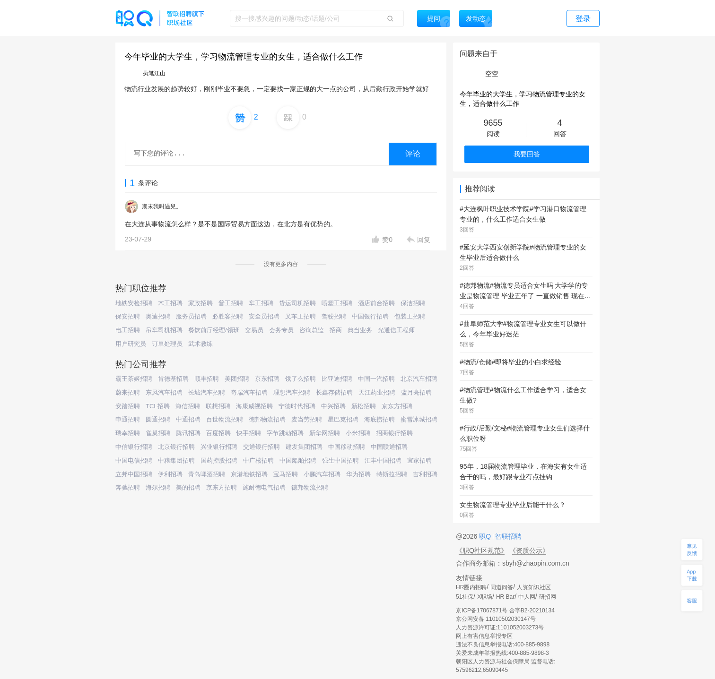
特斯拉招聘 (391, 474)
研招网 (547, 596)
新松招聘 (363, 406)
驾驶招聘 (334, 316)
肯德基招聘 (173, 378)
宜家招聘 (419, 460)
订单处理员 (167, 343)
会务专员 (281, 330)
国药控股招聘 (219, 460)
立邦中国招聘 (133, 474)
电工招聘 (127, 330)
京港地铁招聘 (249, 474)
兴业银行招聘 (219, 446)
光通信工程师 (396, 330)
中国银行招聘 (370, 316)
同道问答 (501, 587)
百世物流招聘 (224, 419)
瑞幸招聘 (127, 433)
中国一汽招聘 (376, 378)
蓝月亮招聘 (416, 392)
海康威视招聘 (254, 406)
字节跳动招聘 (285, 433)
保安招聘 (127, 316)
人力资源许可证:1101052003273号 (500, 627)
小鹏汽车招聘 (322, 474)
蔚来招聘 (127, 392)
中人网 (526, 596)
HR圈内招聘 (471, 587)
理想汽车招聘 (291, 392)
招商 (336, 330)
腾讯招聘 (188, 433)
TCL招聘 (158, 406)
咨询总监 (311, 330)
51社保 (464, 596)
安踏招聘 (127, 406)
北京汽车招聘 (419, 378)
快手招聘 (248, 433)
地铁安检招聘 (133, 303)
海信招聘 (187, 406)
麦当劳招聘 (306, 419)
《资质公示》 (529, 550)
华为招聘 (358, 474)
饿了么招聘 (300, 378)
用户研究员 (130, 343)
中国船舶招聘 (297, 460)
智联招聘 (507, 536)
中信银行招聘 (133, 446)
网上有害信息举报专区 (484, 636)
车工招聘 (261, 303)
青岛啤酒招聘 (206, 474)
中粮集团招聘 (176, 460)
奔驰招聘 (127, 487)
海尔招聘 (158, 487)
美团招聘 (237, 378)
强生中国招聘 (340, 460)
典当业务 (360, 330)
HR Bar (505, 596)
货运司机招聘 (297, 303)
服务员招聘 (191, 316)
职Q (486, 536)
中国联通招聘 (389, 446)
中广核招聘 (258, 460)
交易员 (254, 330)
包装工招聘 (409, 316)
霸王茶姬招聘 (133, 378)
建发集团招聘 (304, 446)
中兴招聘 (333, 406)
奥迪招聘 (158, 316)
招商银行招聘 (394, 433)
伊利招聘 (170, 474)
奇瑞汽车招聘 (249, 392)
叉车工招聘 (300, 316)
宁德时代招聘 (297, 406)
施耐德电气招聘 (264, 487)
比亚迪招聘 (337, 378)
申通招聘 (127, 419)
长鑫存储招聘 (334, 392)
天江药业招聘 (376, 392)
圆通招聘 (158, 419)
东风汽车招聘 (164, 392)
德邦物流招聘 (267, 419)
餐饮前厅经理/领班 (213, 330)
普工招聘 (230, 303)
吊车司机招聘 (164, 330)
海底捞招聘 (379, 419)
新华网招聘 (324, 433)
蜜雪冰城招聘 (419, 419)
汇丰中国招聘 (383, 460)
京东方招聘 (397, 406)
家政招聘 (200, 303)
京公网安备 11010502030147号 (496, 619)
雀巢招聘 (158, 433)
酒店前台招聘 (376, 303)
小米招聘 (358, 433)
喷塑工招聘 (337, 303)
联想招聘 (218, 406)
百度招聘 (218, 433)
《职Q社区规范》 (481, 550)
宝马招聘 (285, 474)
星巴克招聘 (343, 419)
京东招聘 (267, 378)
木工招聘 (170, 303)
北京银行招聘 (176, 446)
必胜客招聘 (227, 316)
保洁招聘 (413, 303)
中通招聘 (188, 419)
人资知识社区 (534, 587)
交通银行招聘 (261, 446)
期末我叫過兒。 (162, 206)
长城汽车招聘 (206, 392)
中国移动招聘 (346, 446)
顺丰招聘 (206, 378)
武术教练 (200, 343)
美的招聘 (188, 487)
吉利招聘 (425, 474)
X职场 (484, 596)
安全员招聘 (264, 316)
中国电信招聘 (133, 460)
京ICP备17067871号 (481, 610)
